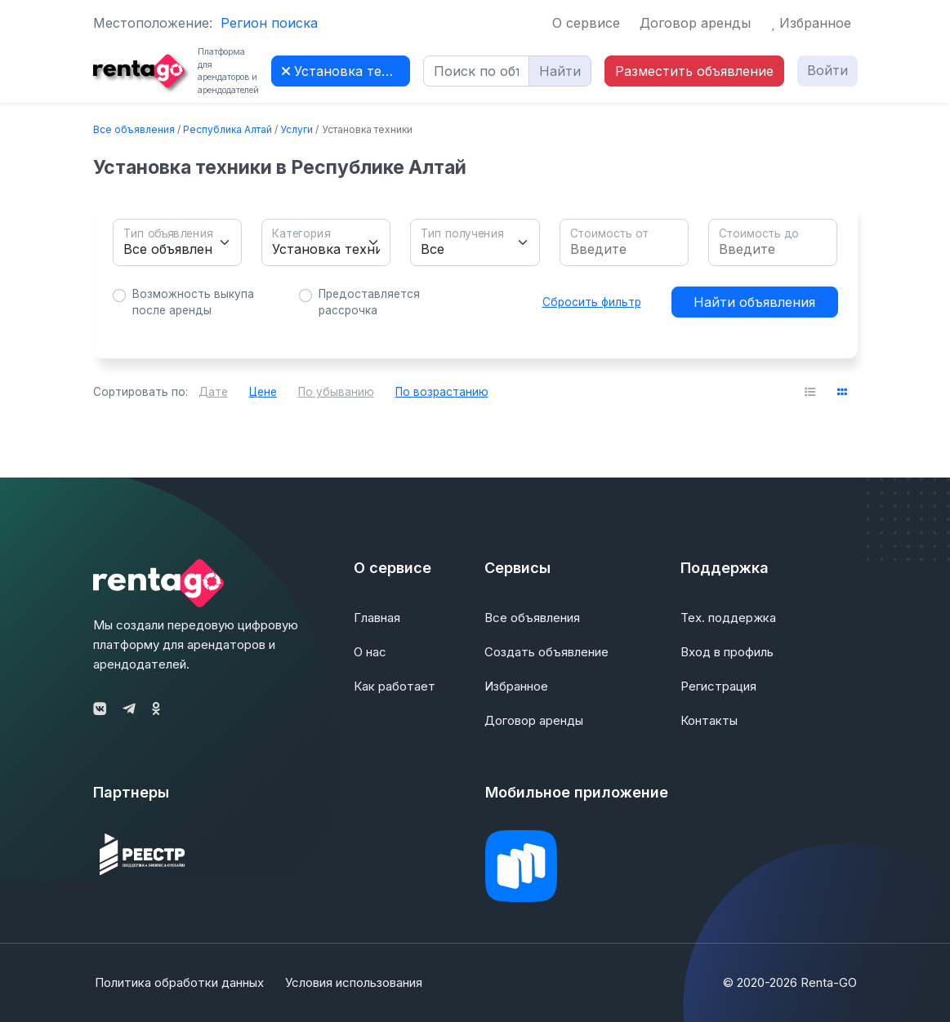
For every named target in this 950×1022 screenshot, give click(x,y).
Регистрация (718, 686)
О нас (370, 652)
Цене (263, 391)
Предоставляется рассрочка (369, 302)
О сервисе (586, 23)
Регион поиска (269, 23)
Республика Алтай (227, 129)
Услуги (296, 129)
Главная (377, 617)
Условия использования (355, 982)
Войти (827, 70)
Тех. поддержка (728, 617)
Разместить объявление (694, 71)
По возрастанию (441, 391)
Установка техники (346, 71)
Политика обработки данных (177, 982)
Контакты (709, 720)
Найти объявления (754, 302)
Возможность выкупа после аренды (193, 302)
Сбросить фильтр (591, 302)
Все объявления (134, 129)
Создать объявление (546, 652)
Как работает (394, 686)
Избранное (810, 23)
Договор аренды (695, 23)
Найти (560, 71)
